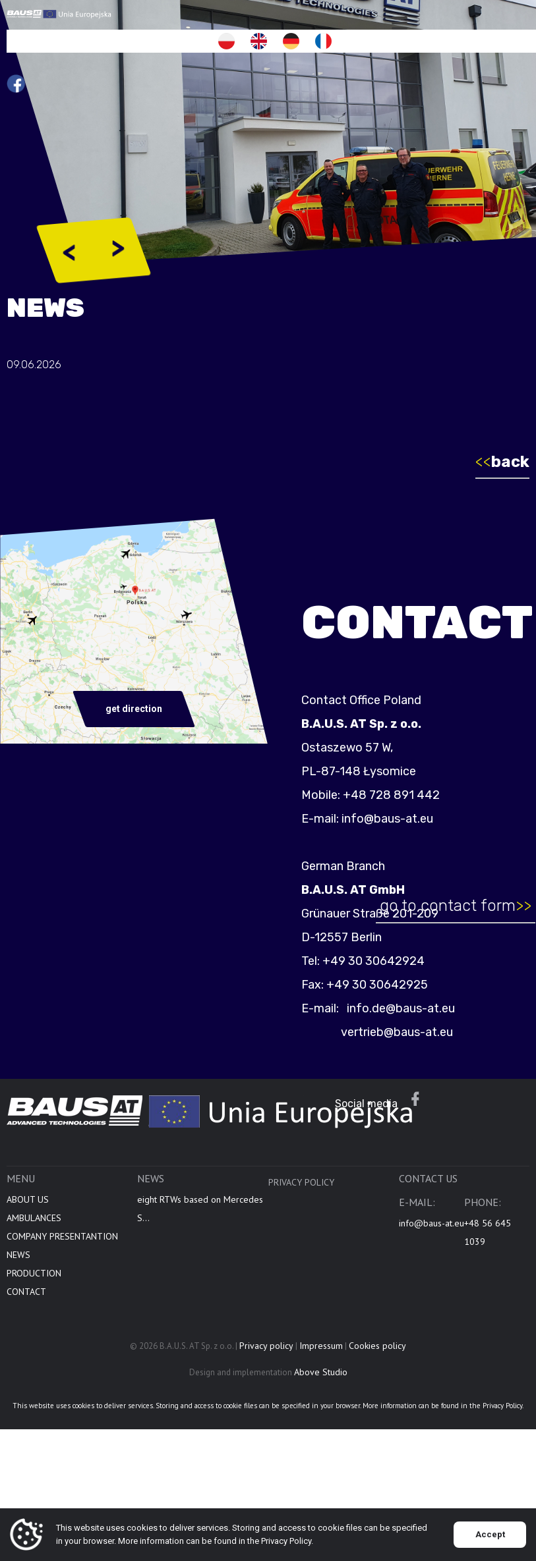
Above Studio (320, 1400)
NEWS (18, 1282)
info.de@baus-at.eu (427, 1008)
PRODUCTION (34, 1301)
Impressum (321, 1373)
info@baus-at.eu (415, 818)
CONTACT (26, 1319)
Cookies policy (377, 1373)
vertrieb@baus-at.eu (425, 1032)
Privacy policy (301, 1210)
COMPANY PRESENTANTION (62, 1264)
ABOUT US (28, 1227)
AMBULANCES (34, 1245)
